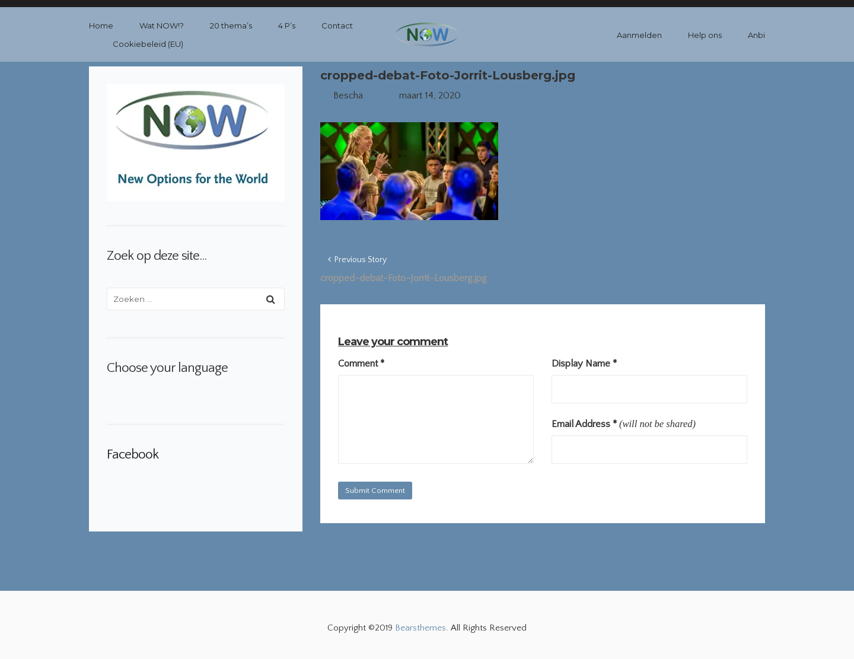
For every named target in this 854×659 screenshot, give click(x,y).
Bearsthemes (420, 628)
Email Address (584, 424)
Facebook (132, 454)
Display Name (584, 363)
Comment (361, 363)
